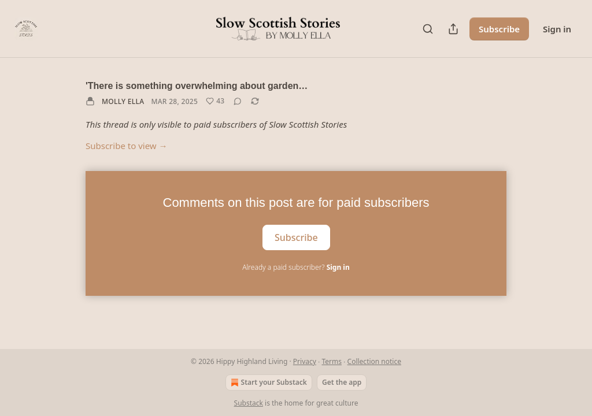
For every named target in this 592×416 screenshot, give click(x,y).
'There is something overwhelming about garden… (197, 86)
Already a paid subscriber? (295, 267)
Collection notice (374, 361)
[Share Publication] (453, 28)
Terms (331, 361)
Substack (248, 403)
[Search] (427, 28)
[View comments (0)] (237, 101)
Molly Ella (123, 101)
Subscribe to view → (127, 145)
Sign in (557, 29)
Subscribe (499, 29)
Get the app (341, 382)
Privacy (304, 361)
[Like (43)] (215, 101)
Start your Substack (267, 382)
